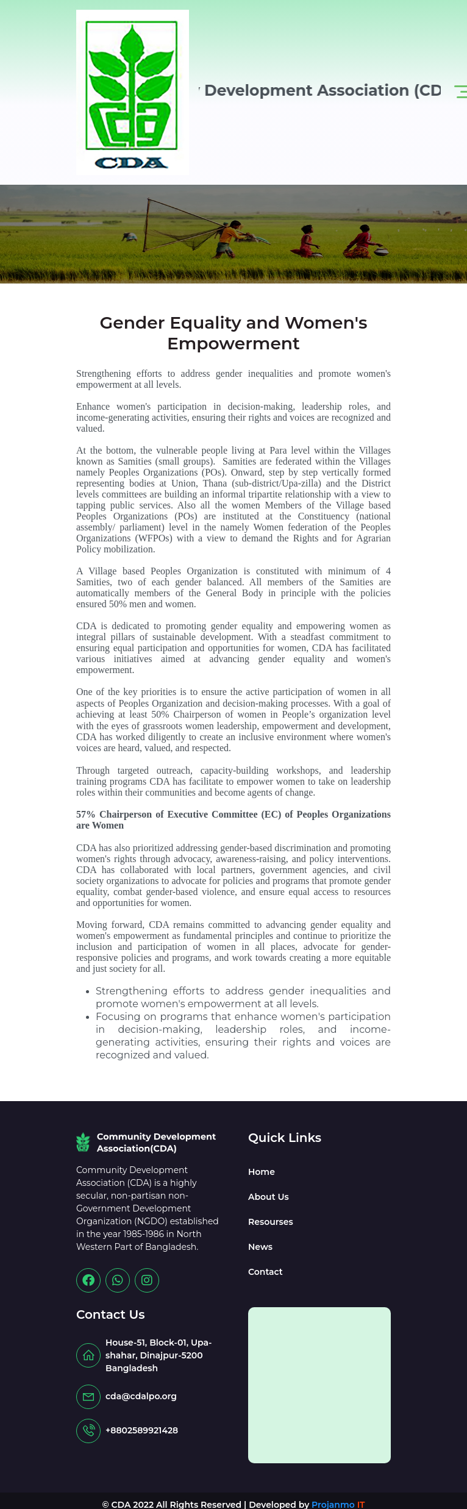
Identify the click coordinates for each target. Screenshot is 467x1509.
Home (261, 1171)
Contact (265, 1271)
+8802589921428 (141, 1430)
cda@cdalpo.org (141, 1396)
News (260, 1246)
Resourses (270, 1221)
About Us (268, 1196)
